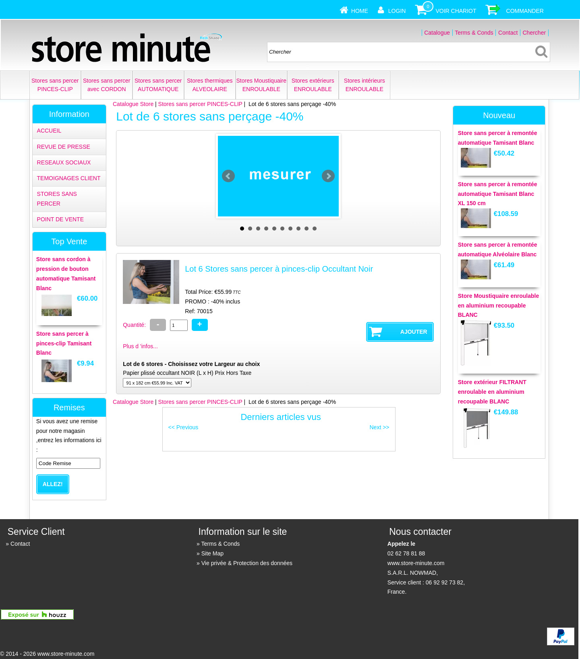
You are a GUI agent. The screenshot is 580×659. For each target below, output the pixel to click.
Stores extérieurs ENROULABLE (313, 84)
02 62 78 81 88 (406, 553)
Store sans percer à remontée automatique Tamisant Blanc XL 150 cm (497, 194)
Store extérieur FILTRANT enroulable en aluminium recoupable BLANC (492, 392)
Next (328, 176)
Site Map (212, 553)
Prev (228, 176)
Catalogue (437, 32)
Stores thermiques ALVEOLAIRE (210, 84)
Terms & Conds (474, 32)
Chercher (534, 32)
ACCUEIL (49, 130)
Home (359, 11)
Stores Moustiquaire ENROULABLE (261, 84)
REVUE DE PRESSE (63, 146)
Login (397, 11)
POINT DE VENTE (60, 219)
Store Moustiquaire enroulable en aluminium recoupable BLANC (498, 305)
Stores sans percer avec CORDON (106, 84)
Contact (508, 32)
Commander (525, 11)
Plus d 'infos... (140, 346)
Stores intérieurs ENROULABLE (364, 84)
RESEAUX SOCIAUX (64, 162)
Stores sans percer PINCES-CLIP (55, 84)
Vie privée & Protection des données (246, 563)
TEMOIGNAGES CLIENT (69, 178)
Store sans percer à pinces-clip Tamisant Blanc (63, 343)
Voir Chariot (455, 11)
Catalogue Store (133, 104)
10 (315, 229)
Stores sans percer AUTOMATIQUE (158, 84)
